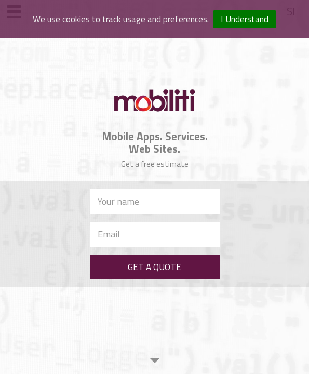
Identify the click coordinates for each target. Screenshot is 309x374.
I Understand (244, 19)
